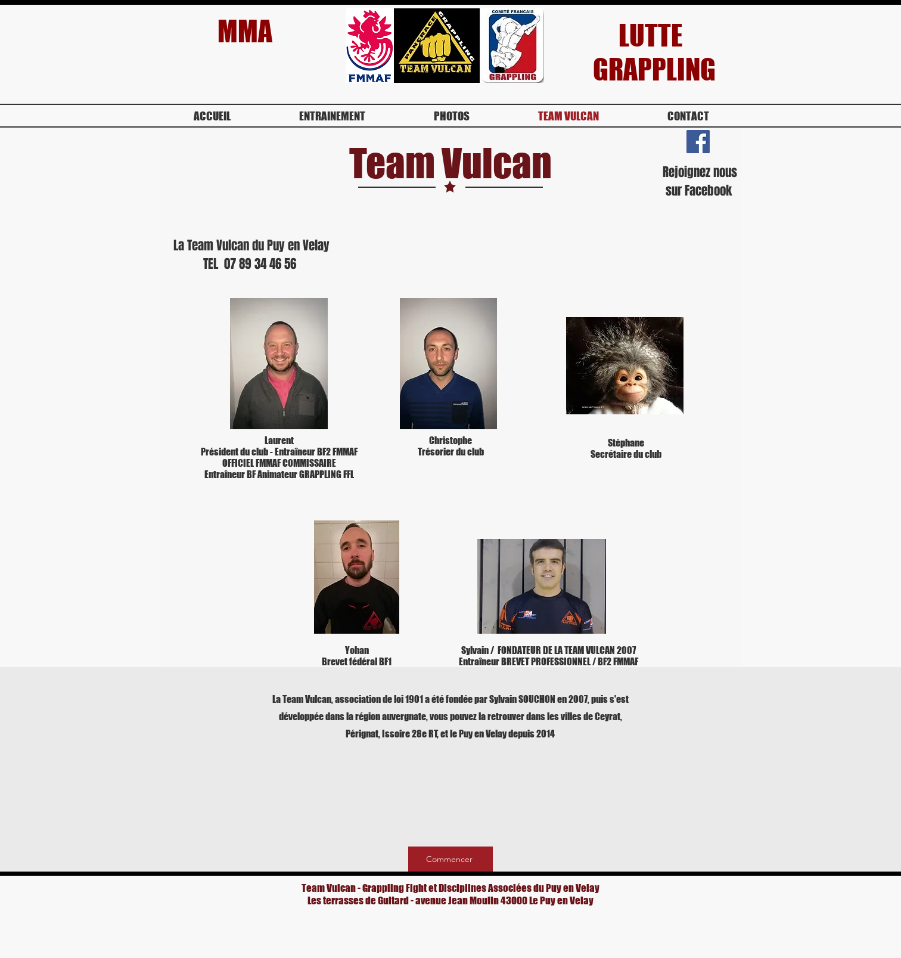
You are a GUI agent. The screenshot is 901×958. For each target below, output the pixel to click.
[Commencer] (450, 859)
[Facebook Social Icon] (698, 141)
